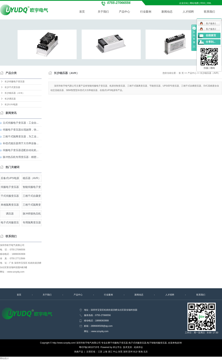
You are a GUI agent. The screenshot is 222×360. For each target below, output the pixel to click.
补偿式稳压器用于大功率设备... (21, 143)
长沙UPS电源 (11, 104)
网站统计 (4, 358)
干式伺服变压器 (10, 195)
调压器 (10, 213)
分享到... (211, 41)
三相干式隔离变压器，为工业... (21, 136)
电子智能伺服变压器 (157, 343)
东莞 (120, 351)
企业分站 (183, 3)
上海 (105, 351)
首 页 (181, 73)
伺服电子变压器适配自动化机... (21, 150)
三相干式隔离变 (32, 204)
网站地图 (194, 3)
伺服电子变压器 (10, 186)
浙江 (110, 351)
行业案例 (145, 11)
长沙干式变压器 (12, 87)
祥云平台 (117, 347)
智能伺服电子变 (32, 186)
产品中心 (124, 11)
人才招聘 (188, 11)
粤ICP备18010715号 (89, 347)
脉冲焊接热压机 (32, 213)
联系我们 (209, 11)
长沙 (135, 351)
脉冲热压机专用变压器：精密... (21, 157)
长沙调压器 (10, 98)
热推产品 (78, 351)
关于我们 (103, 11)
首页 (82, 11)
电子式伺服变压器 (137, 343)
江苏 (100, 351)
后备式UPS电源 (10, 178)
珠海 (140, 351)
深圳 (125, 351)
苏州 (130, 351)
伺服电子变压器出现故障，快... (21, 129)
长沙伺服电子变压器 (15, 81)
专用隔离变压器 (32, 222)
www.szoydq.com (15, 272)
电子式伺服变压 (10, 222)
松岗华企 (138, 347)
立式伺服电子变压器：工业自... (21, 122)
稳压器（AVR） (32, 178)
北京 (145, 351)
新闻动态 (167, 11)
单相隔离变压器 (10, 204)
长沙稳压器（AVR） (15, 93)
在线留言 (211, 35)
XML (209, 3)
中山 (115, 351)
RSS (203, 3)
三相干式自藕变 (32, 195)
